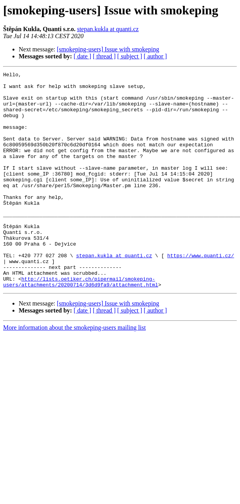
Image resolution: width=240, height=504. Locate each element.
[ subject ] (129, 56)
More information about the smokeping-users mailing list (74, 370)
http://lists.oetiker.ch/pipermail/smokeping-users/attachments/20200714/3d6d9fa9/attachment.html (80, 324)
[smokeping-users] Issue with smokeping (108, 49)
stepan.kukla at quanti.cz (108, 29)
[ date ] (82, 56)
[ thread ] (104, 56)
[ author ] (155, 56)
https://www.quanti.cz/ (200, 292)
